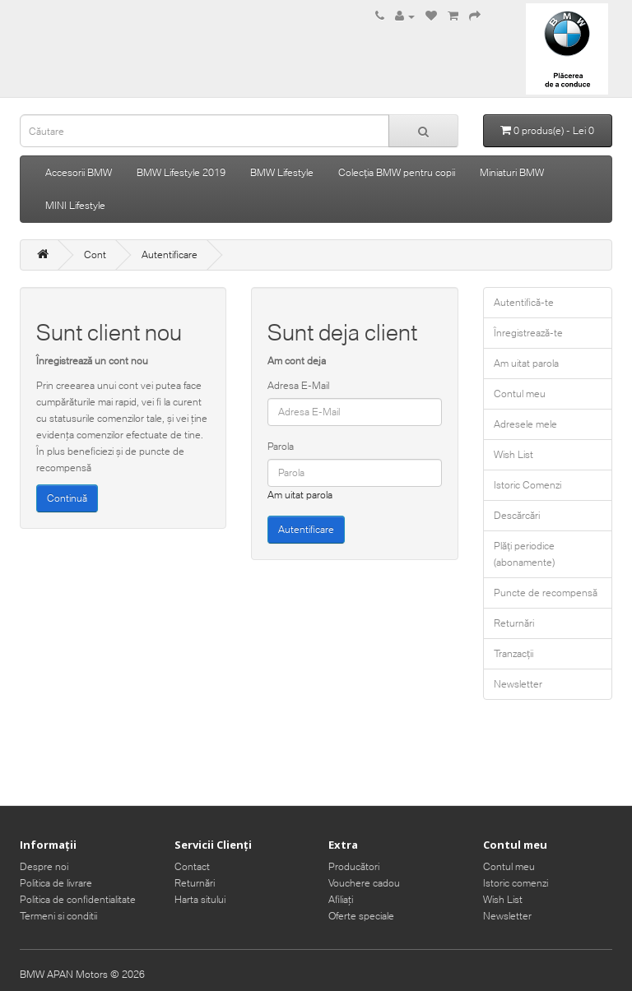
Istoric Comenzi (527, 485)
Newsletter (518, 684)
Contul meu (520, 393)
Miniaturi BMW (512, 172)
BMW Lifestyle (282, 172)
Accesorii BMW (78, 172)
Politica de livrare (56, 883)
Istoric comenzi (515, 883)
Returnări (514, 623)
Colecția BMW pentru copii (396, 172)
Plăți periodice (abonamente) (524, 553)
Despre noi (44, 866)
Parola (280, 446)
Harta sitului (199, 899)
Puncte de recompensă (545, 592)
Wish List (513, 454)
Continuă (67, 498)
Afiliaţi (340, 899)
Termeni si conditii (58, 916)
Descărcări (517, 515)
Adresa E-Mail (298, 385)
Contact (192, 866)
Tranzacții (513, 653)
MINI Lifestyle (75, 205)
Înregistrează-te (528, 332)
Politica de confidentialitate (78, 899)
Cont (95, 254)
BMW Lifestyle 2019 (181, 172)
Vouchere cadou (364, 883)
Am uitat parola (299, 495)
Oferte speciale (361, 916)
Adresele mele (525, 424)
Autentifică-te (524, 302)
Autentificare (170, 254)
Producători (353, 866)
